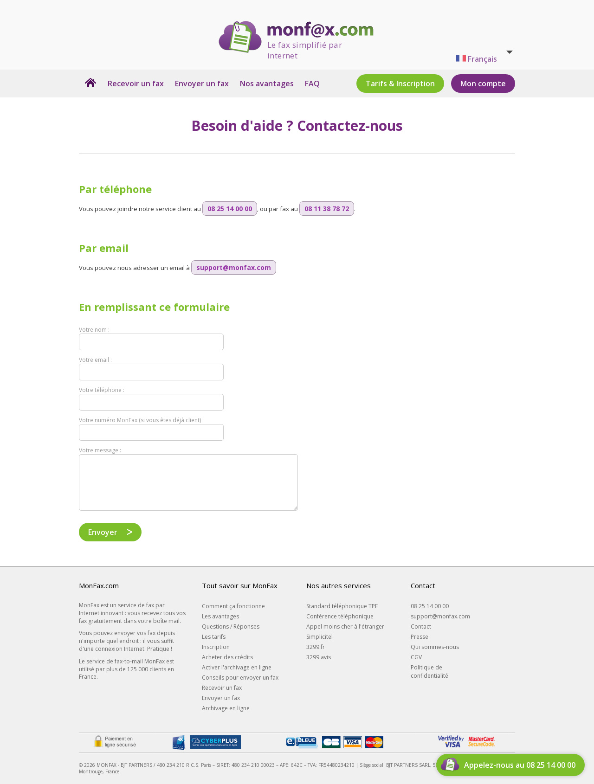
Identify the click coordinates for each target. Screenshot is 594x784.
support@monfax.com (440, 616)
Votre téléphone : (101, 390)
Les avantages (220, 616)
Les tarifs (214, 637)
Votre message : (100, 450)
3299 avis (318, 657)
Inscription (216, 647)
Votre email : (95, 360)
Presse (419, 637)
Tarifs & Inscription (400, 83)
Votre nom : (94, 330)
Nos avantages (267, 83)
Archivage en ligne (226, 708)
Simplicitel (319, 637)
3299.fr (315, 647)
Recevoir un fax (136, 83)
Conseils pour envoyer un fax (240, 677)
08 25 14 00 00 (430, 606)
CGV (416, 657)
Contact (421, 626)
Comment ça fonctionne (233, 606)
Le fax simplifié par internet (304, 46)
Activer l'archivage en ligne (236, 667)
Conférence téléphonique (340, 616)
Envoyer (102, 532)
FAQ (312, 83)
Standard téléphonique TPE (342, 606)
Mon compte (483, 83)
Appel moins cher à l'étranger (345, 626)
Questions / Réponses (230, 626)
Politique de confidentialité (429, 671)
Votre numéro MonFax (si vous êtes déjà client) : (141, 420)
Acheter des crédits (227, 657)
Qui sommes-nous (435, 647)
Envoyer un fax (202, 83)
